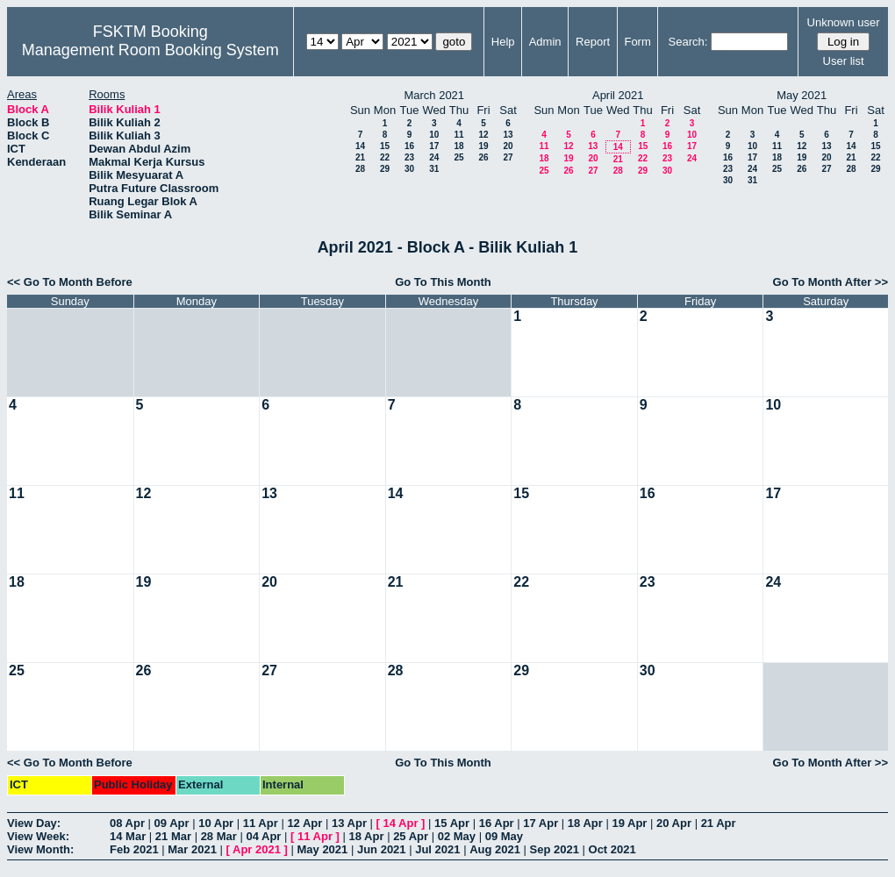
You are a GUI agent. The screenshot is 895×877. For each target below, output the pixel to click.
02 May (457, 836)
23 (409, 157)
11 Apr (260, 823)
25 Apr (410, 836)
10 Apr (215, 823)
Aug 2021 (494, 849)
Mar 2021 (192, 849)
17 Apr (540, 823)
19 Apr (629, 823)
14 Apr (401, 823)
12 (483, 134)
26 (483, 157)
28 (360, 169)
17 (434, 146)
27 (507, 157)
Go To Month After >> (830, 282)
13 (507, 134)
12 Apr (304, 823)
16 (409, 146)
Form (637, 41)
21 (360, 157)
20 (507, 146)
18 (458, 146)
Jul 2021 (437, 849)
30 (409, 169)
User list (843, 61)
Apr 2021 (257, 849)
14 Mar (128, 836)
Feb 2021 (134, 849)
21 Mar (173, 836)
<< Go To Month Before (69, 282)
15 (385, 146)
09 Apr (172, 823)
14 (360, 146)
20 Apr (673, 823)
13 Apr (349, 823)
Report (593, 41)
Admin (545, 41)
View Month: (40, 849)
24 (434, 157)
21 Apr (718, 823)
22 (385, 157)
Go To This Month (443, 282)
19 (483, 146)
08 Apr (127, 823)
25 (458, 157)
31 (434, 169)
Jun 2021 (381, 849)
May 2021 (322, 849)
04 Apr (263, 836)
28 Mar (219, 836)
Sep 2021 (554, 849)
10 (434, 134)
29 (385, 169)
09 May (504, 836)
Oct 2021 (612, 849)
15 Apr (451, 823)
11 (458, 134)
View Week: (38, 836)
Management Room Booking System (150, 50)
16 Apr (496, 823)
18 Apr (585, 823)
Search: (688, 41)
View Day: (34, 823)
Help (503, 41)
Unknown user (843, 22)
